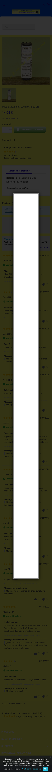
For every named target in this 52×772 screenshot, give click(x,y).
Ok (45, 769)
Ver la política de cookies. (31, 769)
